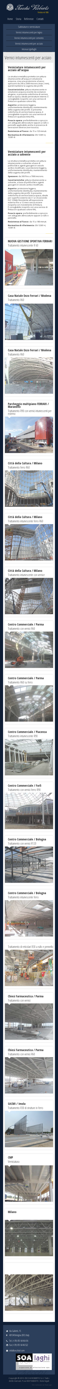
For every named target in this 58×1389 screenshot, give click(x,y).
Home (10, 19)
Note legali (44, 1381)
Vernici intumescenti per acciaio (29, 43)
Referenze (29, 19)
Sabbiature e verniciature (29, 26)
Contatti (40, 19)
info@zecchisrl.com (17, 1350)
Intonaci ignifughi (29, 49)
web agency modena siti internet (42, 1385)
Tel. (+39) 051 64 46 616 (18, 1340)
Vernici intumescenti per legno (29, 32)
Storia (18, 19)
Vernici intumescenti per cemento (29, 38)
